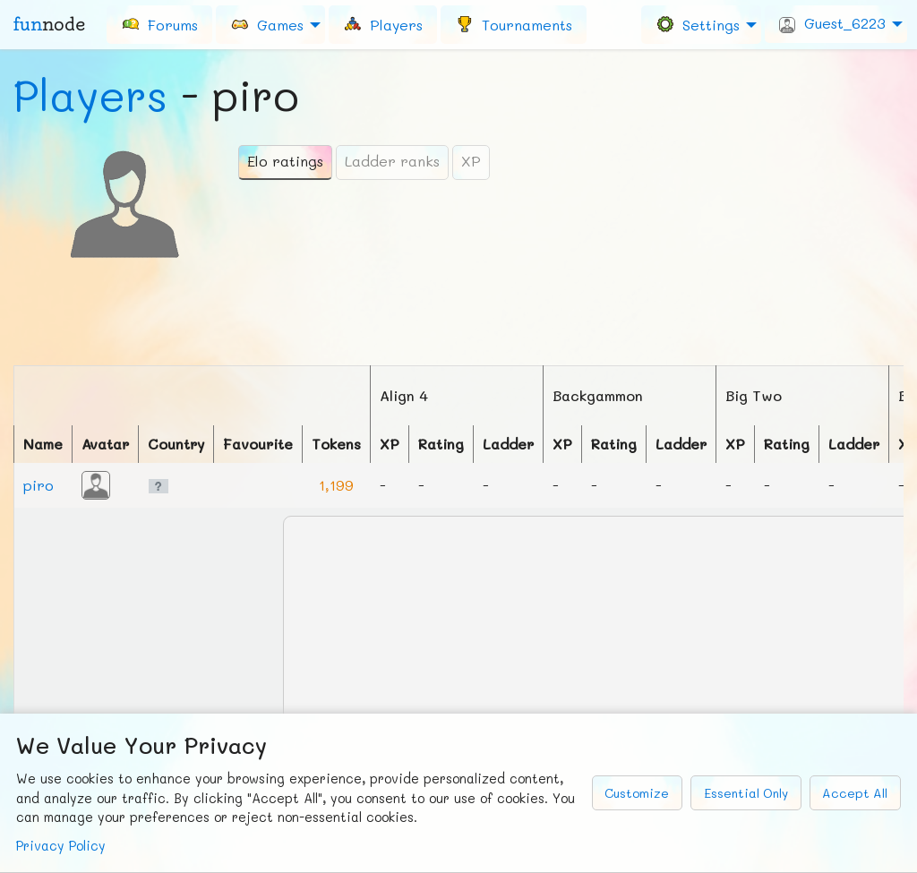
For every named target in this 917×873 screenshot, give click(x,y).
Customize (636, 792)
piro (38, 484)
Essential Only (746, 792)
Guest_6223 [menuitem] (832, 23)
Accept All (854, 792)
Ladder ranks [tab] (392, 160)
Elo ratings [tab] (285, 160)
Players (90, 95)
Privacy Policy (61, 845)
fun (49, 24)
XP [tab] (471, 160)
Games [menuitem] (267, 23)
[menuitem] (159, 24)
